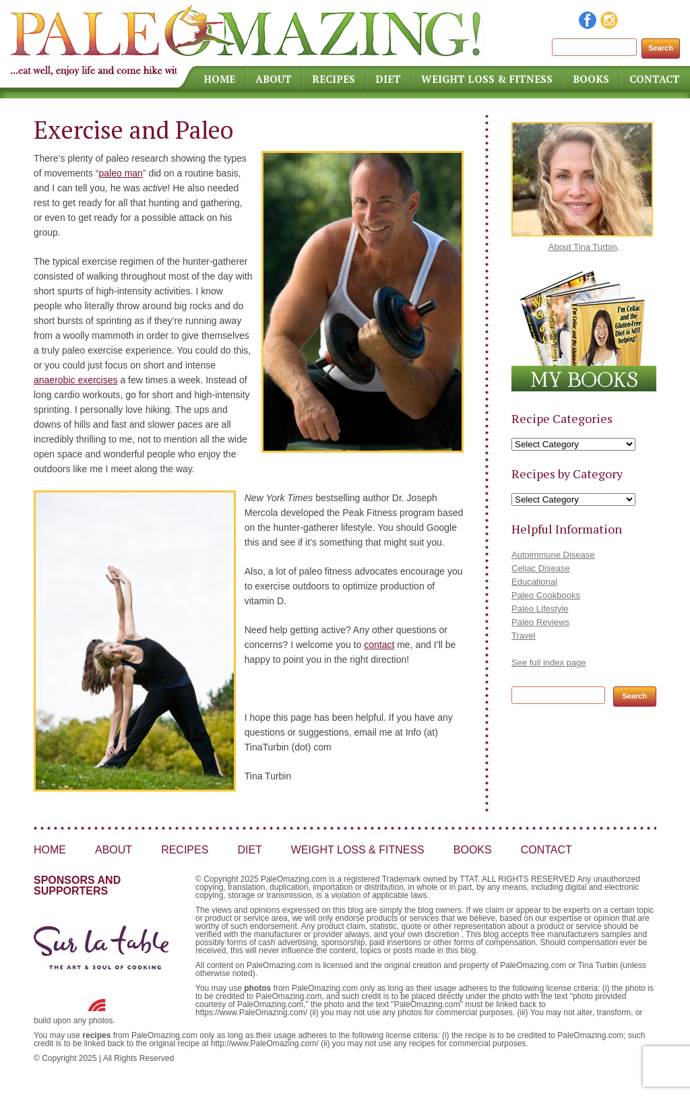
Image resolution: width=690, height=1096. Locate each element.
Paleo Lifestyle (540, 609)
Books (591, 79)
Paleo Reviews (540, 622)
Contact (654, 79)
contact (379, 644)
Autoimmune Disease (553, 555)
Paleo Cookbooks (545, 595)
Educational (534, 582)
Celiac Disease (540, 568)
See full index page (548, 662)
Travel (523, 636)
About (273, 79)
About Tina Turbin (582, 247)
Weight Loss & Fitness (487, 79)
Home (219, 79)
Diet (388, 79)
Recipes (333, 79)
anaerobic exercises (76, 380)
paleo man (120, 173)
